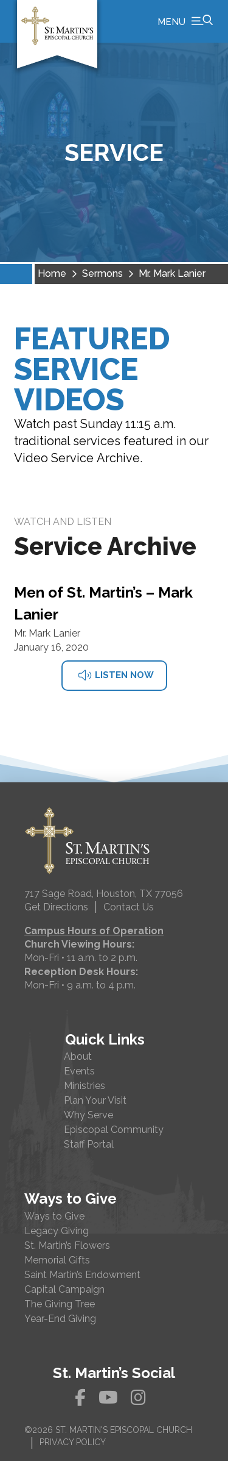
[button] (185, 21)
